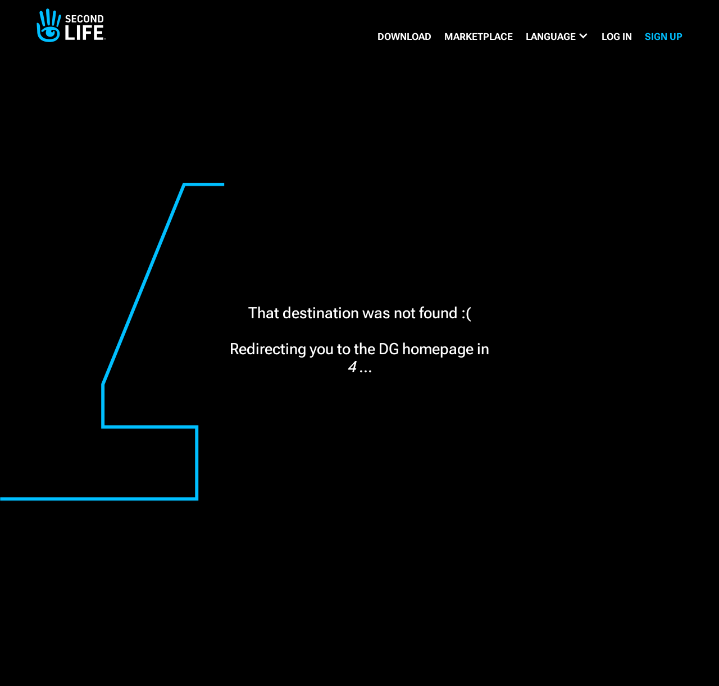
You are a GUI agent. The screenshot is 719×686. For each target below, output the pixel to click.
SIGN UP (663, 36)
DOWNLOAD (404, 36)
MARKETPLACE (478, 36)
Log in (617, 36)
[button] (557, 36)
